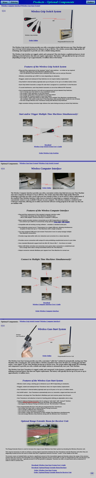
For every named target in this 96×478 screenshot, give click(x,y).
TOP (92, 473)
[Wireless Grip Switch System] (30, 321)
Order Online (33, 40)
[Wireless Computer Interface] (11, 6)
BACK (4, 10)
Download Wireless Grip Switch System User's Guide (48, 145)
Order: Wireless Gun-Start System (45, 470)
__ (2, 160)
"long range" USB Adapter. (62, 222)
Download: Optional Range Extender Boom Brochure (49, 467)
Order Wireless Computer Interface (47, 311)
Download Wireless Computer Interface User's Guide (47, 303)
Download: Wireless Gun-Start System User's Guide (48, 465)
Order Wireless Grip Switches (49, 153)
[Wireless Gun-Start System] (29, 163)
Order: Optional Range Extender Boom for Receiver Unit (52, 472)
